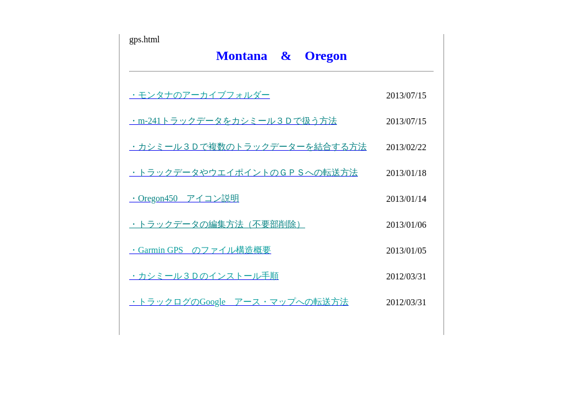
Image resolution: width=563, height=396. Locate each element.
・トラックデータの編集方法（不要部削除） (217, 224)
